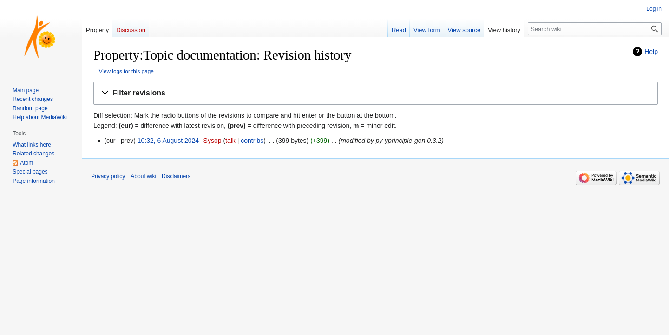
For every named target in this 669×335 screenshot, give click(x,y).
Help (651, 51)
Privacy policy (108, 176)
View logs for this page (126, 71)
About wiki (143, 176)
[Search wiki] (595, 28)
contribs (252, 140)
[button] (375, 93)
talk (230, 140)
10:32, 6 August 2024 (168, 140)
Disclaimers (176, 176)
